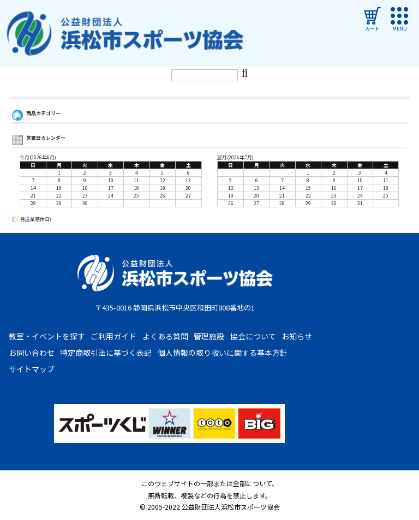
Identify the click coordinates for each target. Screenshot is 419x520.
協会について (253, 336)
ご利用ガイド (113, 336)
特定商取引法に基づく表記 (106, 352)
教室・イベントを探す (47, 336)
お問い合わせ (32, 352)
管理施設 (209, 336)
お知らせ (297, 336)
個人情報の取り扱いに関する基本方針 (223, 352)
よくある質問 (165, 336)
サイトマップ (32, 368)
